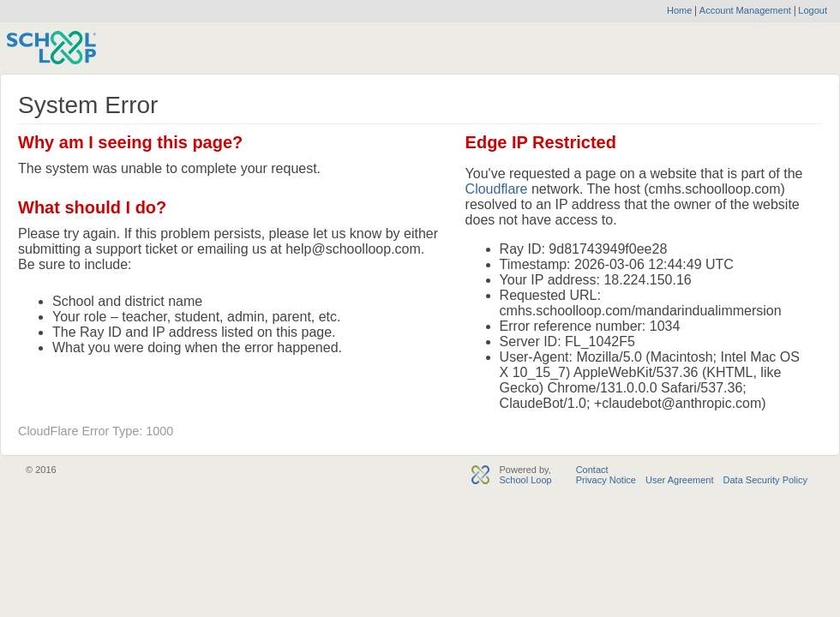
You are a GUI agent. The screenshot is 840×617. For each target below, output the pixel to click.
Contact (592, 469)
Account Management (746, 10)
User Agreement (679, 480)
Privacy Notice (606, 480)
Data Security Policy (765, 480)
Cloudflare (496, 189)
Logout (811, 10)
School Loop (525, 480)
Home (679, 10)
